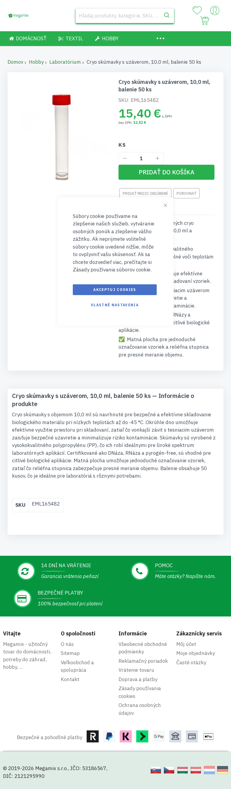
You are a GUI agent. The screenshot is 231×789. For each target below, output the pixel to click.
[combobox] (124, 15)
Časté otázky (191, 662)
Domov (15, 62)
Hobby (36, 62)
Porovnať (186, 193)
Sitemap (70, 653)
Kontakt (70, 679)
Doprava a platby (138, 679)
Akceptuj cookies (114, 289)
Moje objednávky (195, 653)
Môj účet (186, 644)
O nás (67, 644)
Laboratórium (65, 62)
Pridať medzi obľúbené (145, 193)
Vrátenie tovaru (136, 670)
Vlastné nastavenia (115, 304)
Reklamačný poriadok (143, 661)
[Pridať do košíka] (166, 172)
